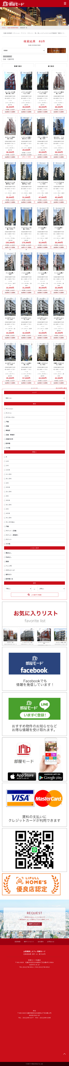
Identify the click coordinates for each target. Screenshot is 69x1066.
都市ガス (8, 575)
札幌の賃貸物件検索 (12, 27)
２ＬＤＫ (8, 492)
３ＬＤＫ (8, 505)
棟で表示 (51, 66)
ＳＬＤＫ (8, 479)
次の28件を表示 (61, 388)
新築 (6, 562)
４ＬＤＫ (8, 518)
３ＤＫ (7, 501)
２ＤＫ (7, 488)
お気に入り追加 (10, 111)
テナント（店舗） (10, 531)
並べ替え (57, 50)
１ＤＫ (7, 471)
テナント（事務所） (11, 536)
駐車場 (7, 444)
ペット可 (8, 566)
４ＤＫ (7, 514)
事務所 (7, 431)
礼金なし (8, 558)
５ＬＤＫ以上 (9, 523)
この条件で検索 (35, 596)
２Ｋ (6, 484)
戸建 (6, 422)
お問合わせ (50, 941)
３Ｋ (6, 497)
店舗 (6, 427)
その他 (7, 448)
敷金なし (8, 553)
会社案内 (41, 941)
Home (3, 27)
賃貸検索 (17, 941)
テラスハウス (9, 418)
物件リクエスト (34, 925)
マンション (8, 409)
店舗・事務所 (9, 435)
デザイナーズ (9, 571)
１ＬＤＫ (8, 475)
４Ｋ (6, 510)
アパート (8, 414)
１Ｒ (6, 462)
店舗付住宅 (8, 440)
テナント (8, 540)
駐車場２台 (8, 580)
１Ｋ (6, 466)
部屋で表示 (18, 66)
